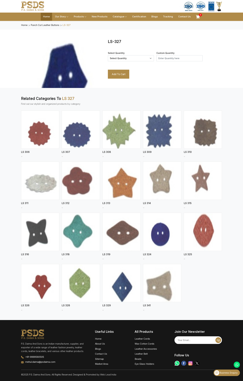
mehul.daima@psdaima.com (40, 361)
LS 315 (188, 205)
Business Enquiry (226, 372)
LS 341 (147, 307)
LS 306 (25, 153)
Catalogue (120, 16)
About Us (100, 343)
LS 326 (25, 307)
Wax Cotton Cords (144, 343)
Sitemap (99, 358)
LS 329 (106, 307)
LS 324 (147, 256)
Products (80, 16)
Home (46, 16)
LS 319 (106, 256)
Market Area (101, 363)
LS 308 (106, 153)
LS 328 (66, 307)
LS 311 (24, 205)
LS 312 (65, 205)
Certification (139, 16)
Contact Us (184, 16)
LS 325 (188, 256)
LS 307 (66, 153)
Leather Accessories (146, 348)
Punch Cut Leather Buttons (45, 25)
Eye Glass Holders (144, 363)
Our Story (61, 16)
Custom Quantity (165, 53)
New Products (99, 16)
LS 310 (188, 153)
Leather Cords (142, 338)
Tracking (168, 16)
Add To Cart (118, 74)
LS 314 (147, 205)
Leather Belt (141, 353)
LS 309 (147, 153)
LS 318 (66, 256)
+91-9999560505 (34, 356)
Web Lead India (108, 374)
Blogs (154, 16)
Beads (138, 358)
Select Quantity (116, 53)
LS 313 (106, 205)
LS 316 (25, 256)
